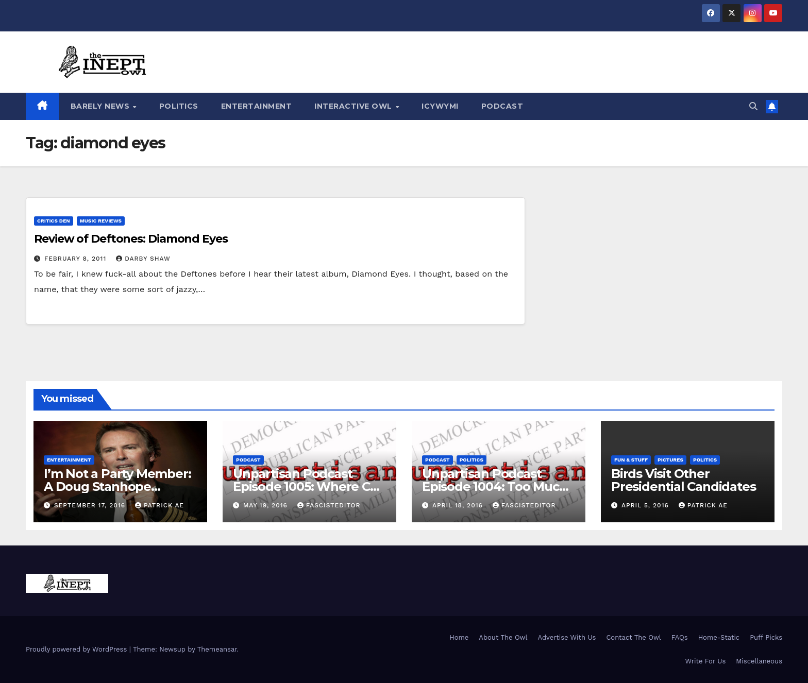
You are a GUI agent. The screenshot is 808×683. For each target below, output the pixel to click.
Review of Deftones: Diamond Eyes (131, 239)
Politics (178, 106)
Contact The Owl (633, 637)
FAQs (679, 637)
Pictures (670, 460)
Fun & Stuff (631, 460)
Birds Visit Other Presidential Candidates (683, 480)
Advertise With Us (566, 637)
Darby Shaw (143, 258)
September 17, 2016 (91, 505)
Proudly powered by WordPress (77, 649)
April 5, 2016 (646, 505)
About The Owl (503, 637)
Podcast (502, 106)
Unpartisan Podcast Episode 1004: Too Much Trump (494, 486)
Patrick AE (159, 505)
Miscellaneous (759, 661)
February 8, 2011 (76, 258)
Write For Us (705, 661)
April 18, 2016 (458, 505)
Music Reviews (101, 221)
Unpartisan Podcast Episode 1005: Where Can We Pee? (309, 486)
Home (458, 637)
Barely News (101, 106)
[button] (753, 106)
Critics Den (53, 221)
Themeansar (217, 649)
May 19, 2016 (266, 505)
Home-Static (719, 637)
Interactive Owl (354, 106)
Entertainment (256, 106)
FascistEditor (329, 505)
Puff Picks (766, 637)
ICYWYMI (440, 106)
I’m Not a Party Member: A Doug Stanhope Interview (117, 486)
